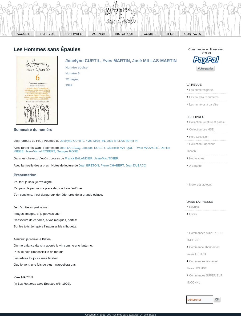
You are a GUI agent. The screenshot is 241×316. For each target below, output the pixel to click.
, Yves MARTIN (94, 140)
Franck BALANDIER (78, 158)
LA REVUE (47, 34)
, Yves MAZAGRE (147, 148)
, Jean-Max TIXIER (105, 158)
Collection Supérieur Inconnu (201, 147)
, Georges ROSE (66, 151)
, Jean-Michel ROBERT (39, 151)
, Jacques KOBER (92, 148)
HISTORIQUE (124, 34)
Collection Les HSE (201, 129)
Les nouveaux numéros (204, 97)
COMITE (150, 34)
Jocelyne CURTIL (72, 140)
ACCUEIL (23, 34)
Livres (193, 214)
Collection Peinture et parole (207, 122)
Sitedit (152, 314)
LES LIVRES (73, 34)
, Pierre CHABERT (111, 165)
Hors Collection (198, 136)
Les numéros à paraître (203, 104)
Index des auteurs (200, 184)
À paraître (195, 165)
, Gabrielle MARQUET (120, 148)
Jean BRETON (89, 165)
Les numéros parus (201, 90)
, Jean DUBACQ (135, 165)
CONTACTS (192, 34)
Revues (194, 207)
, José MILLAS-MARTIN (121, 140)
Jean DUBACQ (70, 148)
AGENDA (98, 34)
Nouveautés (196, 158)
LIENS (170, 34)
